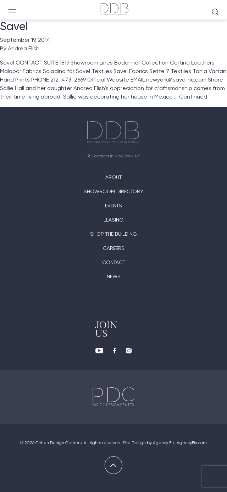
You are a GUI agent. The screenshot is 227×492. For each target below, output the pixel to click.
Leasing (113, 220)
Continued (193, 96)
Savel (14, 26)
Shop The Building (113, 234)
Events (113, 205)
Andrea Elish (23, 48)
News (114, 276)
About (113, 177)
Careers (113, 248)
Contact (113, 262)
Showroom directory (113, 191)
